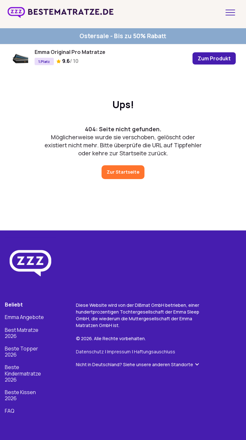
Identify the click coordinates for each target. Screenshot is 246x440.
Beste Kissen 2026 (20, 396)
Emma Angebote (24, 318)
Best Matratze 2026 (21, 333)
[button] (141, 365)
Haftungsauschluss (154, 352)
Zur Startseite (123, 172)
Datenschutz (90, 352)
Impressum (119, 352)
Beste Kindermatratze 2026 (23, 374)
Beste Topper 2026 (21, 352)
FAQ (9, 411)
